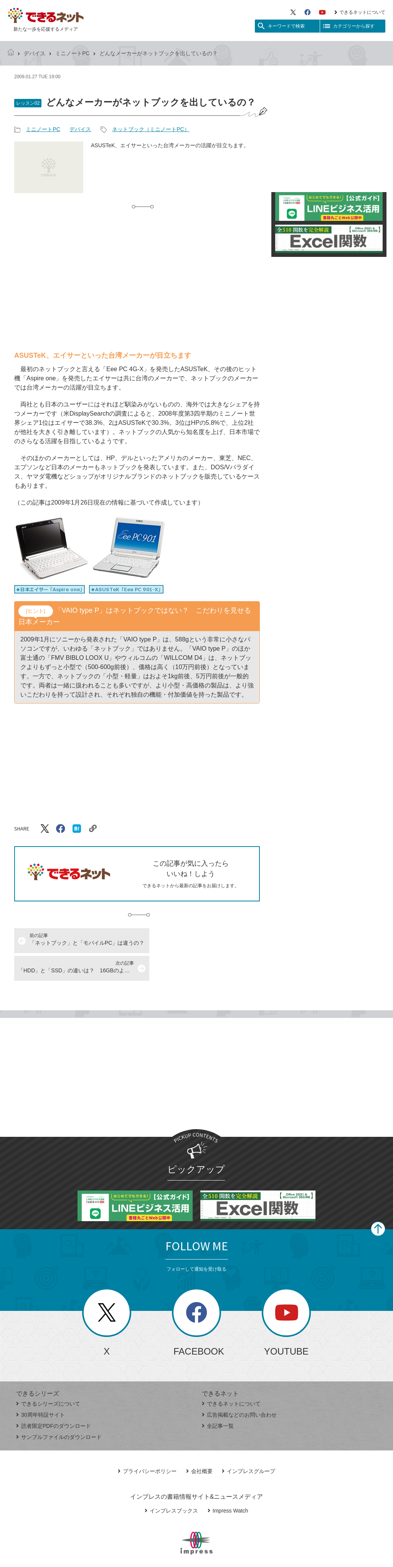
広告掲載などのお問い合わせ (239, 1387)
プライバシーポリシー (147, 1443)
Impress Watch (228, 1483)
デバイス (34, 53)
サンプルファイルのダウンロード (59, 1409)
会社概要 (199, 1443)
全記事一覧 (218, 1398)
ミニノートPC (72, 53)
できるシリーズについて (48, 1376)
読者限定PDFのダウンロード (53, 1398)
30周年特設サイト (40, 1387)
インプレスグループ (248, 1443)
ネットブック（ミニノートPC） (150, 129)
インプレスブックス (171, 1483)
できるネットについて (359, 12)
